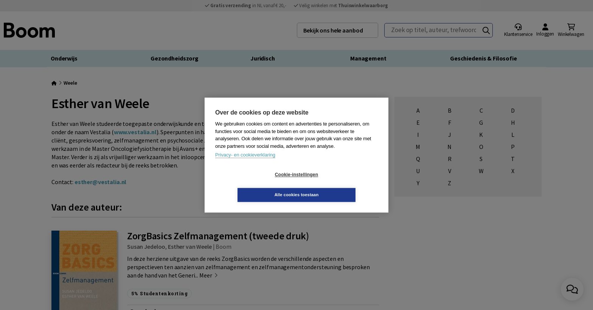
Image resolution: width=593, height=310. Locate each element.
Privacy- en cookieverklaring (245, 165)
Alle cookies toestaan (342, 184)
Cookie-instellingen (251, 185)
